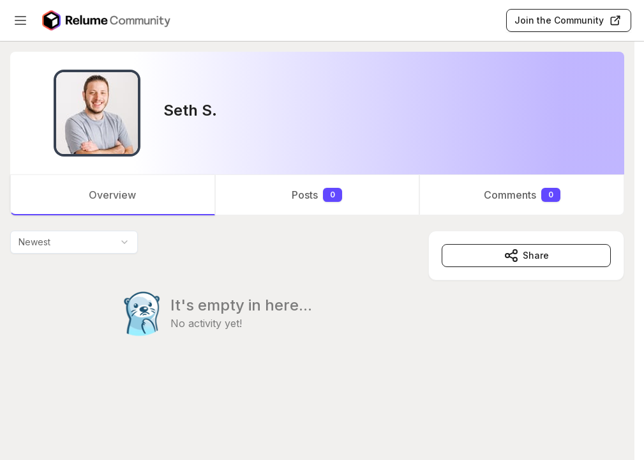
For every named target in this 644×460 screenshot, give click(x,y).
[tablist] (317, 194)
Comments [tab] (522, 195)
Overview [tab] (112, 194)
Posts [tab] (317, 195)
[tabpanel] (317, 309)
